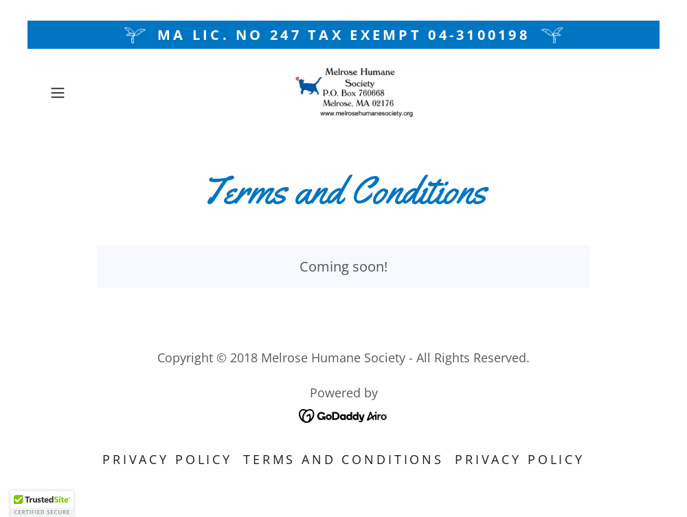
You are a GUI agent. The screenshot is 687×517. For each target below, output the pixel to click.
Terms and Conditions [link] (343, 459)
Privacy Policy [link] (167, 459)
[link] (343, 92)
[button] (89, 93)
